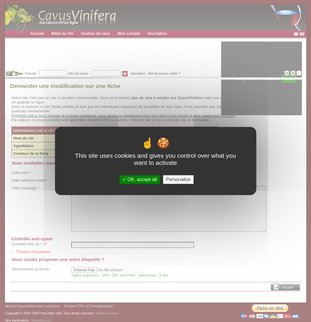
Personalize (178, 179)
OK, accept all (139, 179)
